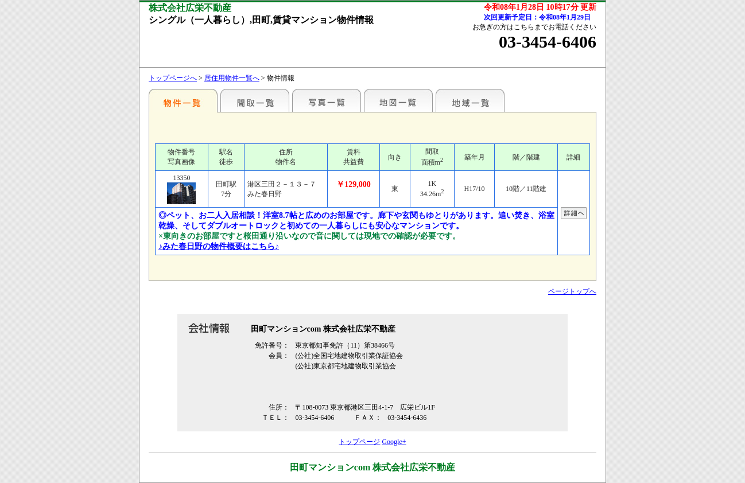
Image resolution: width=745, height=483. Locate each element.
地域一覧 (470, 100)
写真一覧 (326, 100)
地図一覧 (398, 100)
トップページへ (173, 78)
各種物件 (183, 100)
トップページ (359, 442)
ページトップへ (572, 291)
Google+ (394, 442)
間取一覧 (254, 100)
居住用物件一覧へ (231, 78)
